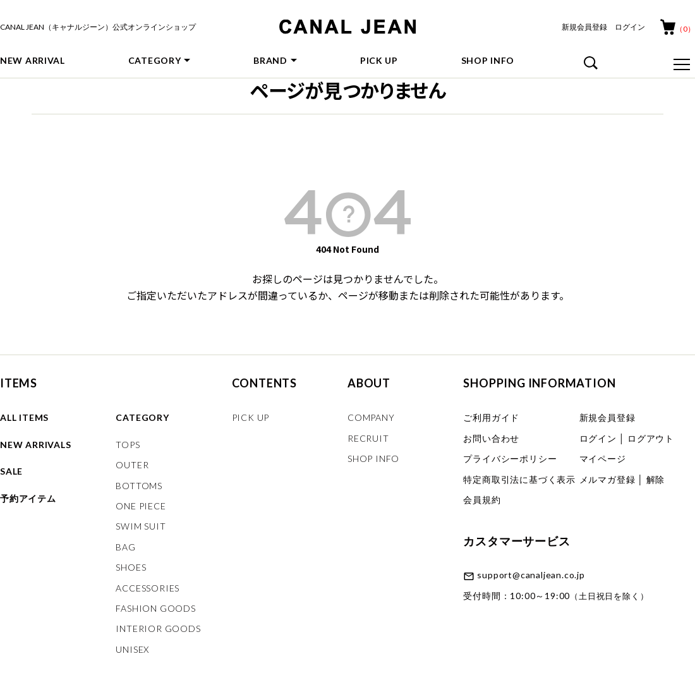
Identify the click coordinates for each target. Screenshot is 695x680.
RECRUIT (368, 438)
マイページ (602, 458)
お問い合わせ (491, 438)
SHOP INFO (487, 60)
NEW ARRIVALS (35, 444)
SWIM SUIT (141, 526)
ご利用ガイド (491, 417)
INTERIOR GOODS (158, 628)
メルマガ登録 (607, 479)
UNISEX (132, 649)
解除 (655, 479)
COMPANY (371, 417)
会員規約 (481, 499)
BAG (125, 547)
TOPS (128, 444)
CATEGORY (154, 60)
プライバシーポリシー (510, 458)
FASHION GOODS (155, 608)
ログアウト (650, 438)
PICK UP (379, 60)
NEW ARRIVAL (32, 60)
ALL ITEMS (24, 417)
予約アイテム (28, 498)
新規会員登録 (584, 27)
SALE (11, 471)
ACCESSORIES (147, 588)
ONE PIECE (141, 506)
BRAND (270, 60)
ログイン (630, 27)
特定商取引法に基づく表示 (519, 479)
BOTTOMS (139, 485)
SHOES (131, 567)
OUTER (132, 464)
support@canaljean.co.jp (530, 574)
